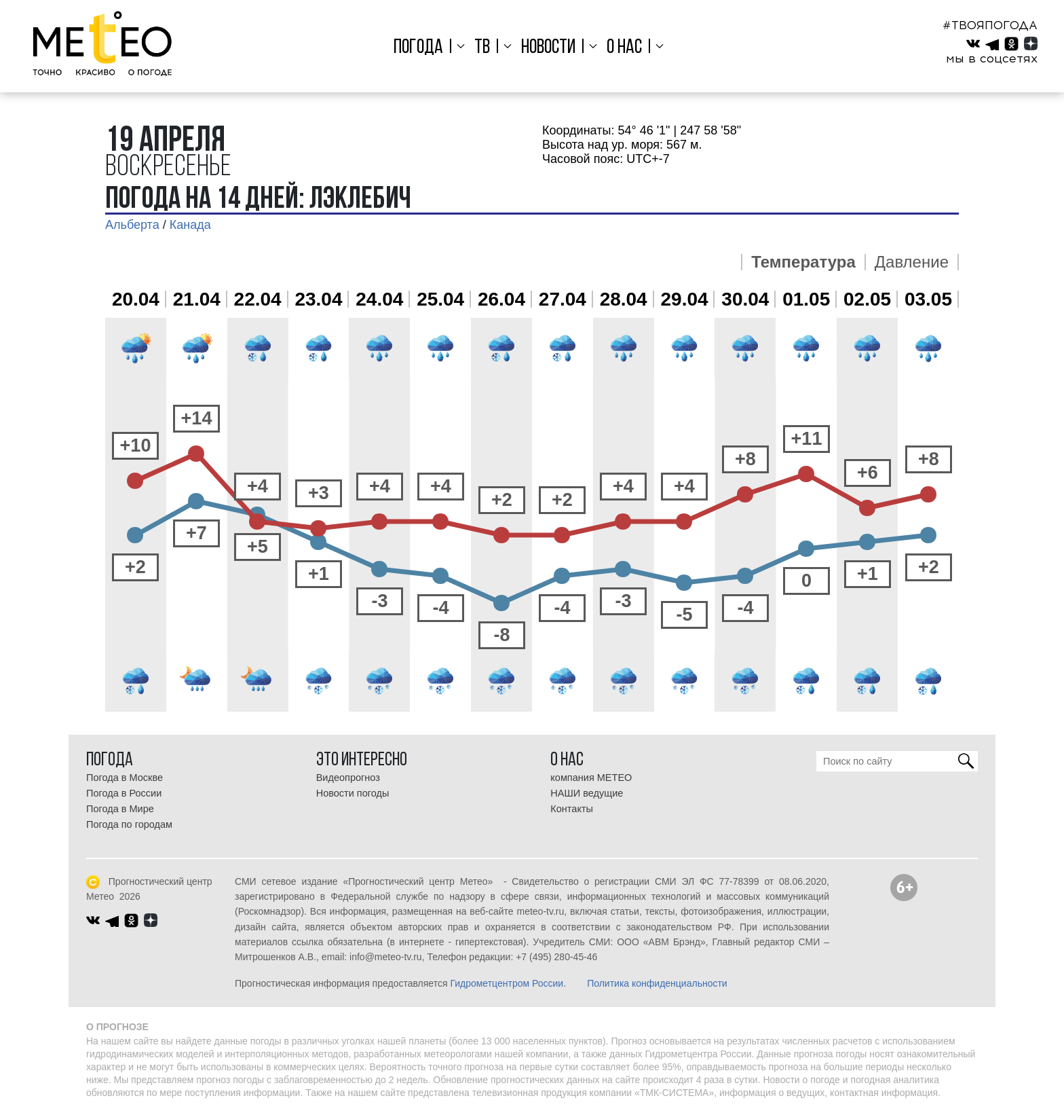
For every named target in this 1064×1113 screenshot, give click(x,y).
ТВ (483, 47)
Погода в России (124, 793)
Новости (548, 47)
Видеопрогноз (348, 777)
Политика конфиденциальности (657, 983)
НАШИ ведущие (586, 793)
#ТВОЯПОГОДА (990, 25)
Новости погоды (353, 793)
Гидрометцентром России (506, 983)
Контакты (571, 808)
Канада (190, 225)
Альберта (132, 225)
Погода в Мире (120, 808)
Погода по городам (129, 824)
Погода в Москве (124, 777)
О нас (622, 47)
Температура (803, 262)
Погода (421, 47)
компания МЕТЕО (591, 777)
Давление (912, 262)
